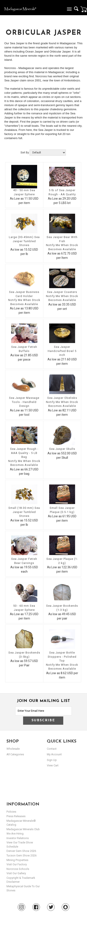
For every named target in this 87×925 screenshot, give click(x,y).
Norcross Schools (17, 869)
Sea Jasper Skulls (62, 448)
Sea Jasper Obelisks (62, 397)
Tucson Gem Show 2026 (21, 855)
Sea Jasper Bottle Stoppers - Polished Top (62, 656)
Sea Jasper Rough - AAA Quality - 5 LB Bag (24, 452)
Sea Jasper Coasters (62, 292)
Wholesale (13, 748)
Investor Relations (17, 838)
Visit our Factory (16, 864)
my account (54, 754)
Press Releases (15, 816)
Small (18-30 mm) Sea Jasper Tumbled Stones (24, 512)
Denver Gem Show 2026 (21, 851)
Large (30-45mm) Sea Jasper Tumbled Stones (24, 241)
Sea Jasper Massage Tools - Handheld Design (24, 401)
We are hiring (15, 833)
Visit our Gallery (16, 873)
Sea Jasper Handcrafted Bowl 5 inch (62, 351)
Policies (11, 811)
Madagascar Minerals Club (23, 829)
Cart (84, 9)
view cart (53, 765)
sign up (52, 760)
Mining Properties (17, 860)
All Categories (15, 754)
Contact (52, 748)
